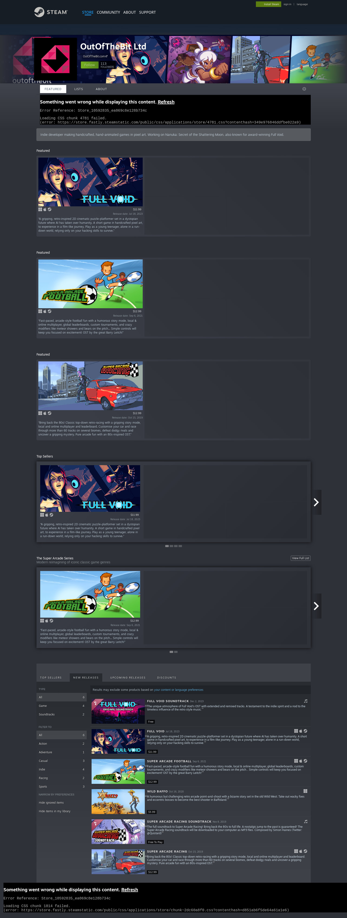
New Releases (86, 680)
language (302, 4)
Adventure (62, 755)
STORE (88, 12)
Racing (62, 781)
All (62, 700)
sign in (287, 4)
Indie (62, 772)
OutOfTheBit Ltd (113, 46)
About (129, 12)
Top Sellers (51, 680)
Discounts (166, 680)
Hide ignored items (51, 805)
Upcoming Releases (128, 680)
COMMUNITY (108, 12)
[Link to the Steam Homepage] (54, 16)
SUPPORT (147, 12)
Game (62, 708)
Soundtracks (62, 717)
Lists (78, 89)
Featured (53, 89)
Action (62, 746)
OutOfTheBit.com (96, 56)
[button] (89, 65)
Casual (62, 764)
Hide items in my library (54, 814)
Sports (62, 789)
